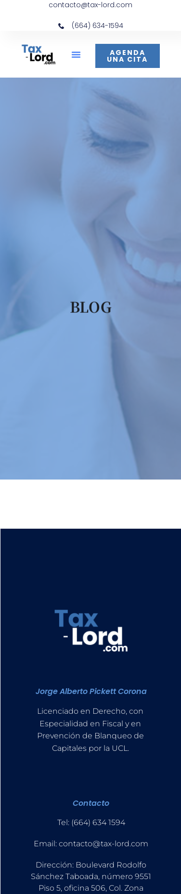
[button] (76, 54)
